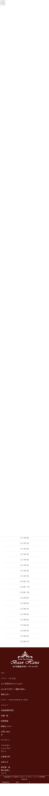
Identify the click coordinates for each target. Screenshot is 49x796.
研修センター (6, 726)
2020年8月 (24, 603)
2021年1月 (24, 576)
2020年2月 (24, 636)
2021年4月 (24, 559)
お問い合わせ (5, 733)
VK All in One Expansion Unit (38, 782)
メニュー (4, 705)
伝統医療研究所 (7, 710)
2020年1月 (24, 641)
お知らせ (4, 762)
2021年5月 (24, 554)
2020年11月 (25, 587)
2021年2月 (24, 570)
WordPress (12, 782)
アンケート (5, 740)
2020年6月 (24, 614)
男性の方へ (5, 694)
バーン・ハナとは (8, 678)
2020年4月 (24, 625)
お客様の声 (5, 756)
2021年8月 (24, 538)
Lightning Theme (23, 782)
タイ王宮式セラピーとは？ (12, 683)
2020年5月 (24, 619)
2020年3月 (24, 630)
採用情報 (4, 721)
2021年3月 (24, 565)
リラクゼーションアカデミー (5, 748)
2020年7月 (24, 609)
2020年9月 (24, 598)
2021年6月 (24, 549)
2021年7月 (24, 543)
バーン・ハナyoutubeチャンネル (14, 699)
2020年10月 (25, 592)
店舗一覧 (4, 715)
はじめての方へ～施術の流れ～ (14, 689)
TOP (2, 673)
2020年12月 (25, 581)
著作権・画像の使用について (5, 770)
